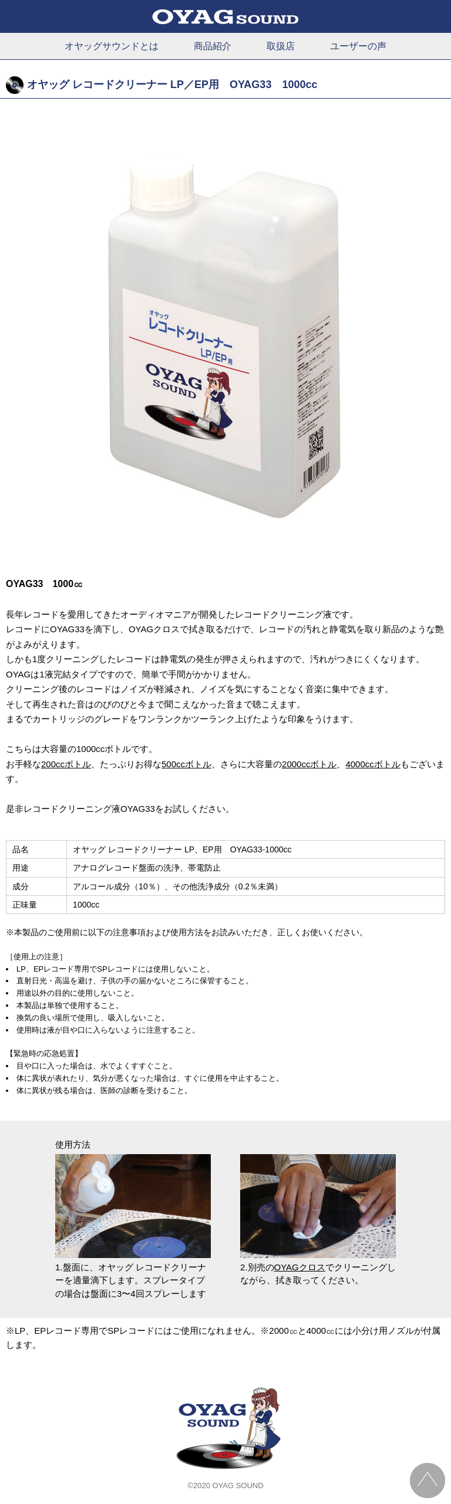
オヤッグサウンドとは (112, 46)
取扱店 (281, 46)
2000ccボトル (309, 764)
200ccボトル (66, 764)
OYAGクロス (299, 1267)
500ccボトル (186, 764)
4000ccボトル (372, 764)
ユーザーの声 (358, 46)
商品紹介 (212, 46)
